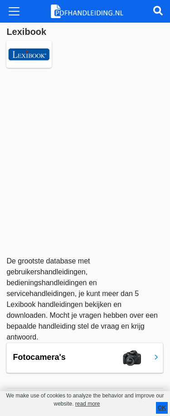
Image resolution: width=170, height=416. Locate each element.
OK (162, 408)
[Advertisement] (85, 162)
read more (87, 404)
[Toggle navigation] (14, 11)
